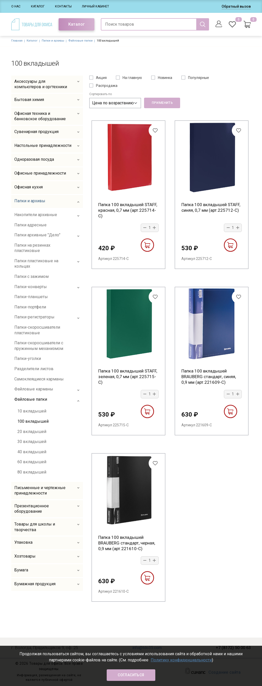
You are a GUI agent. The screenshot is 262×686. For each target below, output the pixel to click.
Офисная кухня (28, 187)
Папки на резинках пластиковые (32, 248)
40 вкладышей (31, 451)
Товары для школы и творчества (34, 527)
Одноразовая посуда (34, 159)
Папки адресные (30, 225)
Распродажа (106, 86)
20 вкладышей (31, 431)
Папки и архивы (53, 40)
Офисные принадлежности (40, 173)
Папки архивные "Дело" (37, 235)
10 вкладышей (31, 411)
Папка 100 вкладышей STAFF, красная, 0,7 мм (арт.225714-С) (127, 210)
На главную (132, 78)
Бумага (21, 570)
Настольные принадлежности (42, 145)
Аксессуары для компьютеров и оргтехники (40, 84)
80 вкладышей (31, 472)
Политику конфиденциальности (181, 660)
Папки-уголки (27, 358)
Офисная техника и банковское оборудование (40, 116)
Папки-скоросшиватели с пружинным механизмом (38, 345)
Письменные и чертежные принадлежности (40, 490)
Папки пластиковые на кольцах (36, 263)
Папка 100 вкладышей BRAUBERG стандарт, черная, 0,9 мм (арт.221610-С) (126, 543)
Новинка (165, 78)
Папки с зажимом (31, 276)
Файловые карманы (33, 389)
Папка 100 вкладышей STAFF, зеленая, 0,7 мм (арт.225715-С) (127, 376)
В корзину (147, 245)
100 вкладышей (33, 421)
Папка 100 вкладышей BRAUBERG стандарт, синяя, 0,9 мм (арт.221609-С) (208, 376)
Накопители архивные (35, 214)
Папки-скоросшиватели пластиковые (37, 330)
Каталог (38, 6)
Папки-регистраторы (34, 317)
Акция (101, 78)
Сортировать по (100, 94)
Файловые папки (80, 40)
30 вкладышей (31, 441)
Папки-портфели (30, 307)
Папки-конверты (30, 286)
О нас (15, 6)
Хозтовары (25, 556)
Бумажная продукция (35, 583)
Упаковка (23, 542)
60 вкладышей (31, 461)
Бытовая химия (29, 99)
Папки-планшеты (31, 296)
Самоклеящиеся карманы (39, 379)
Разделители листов (33, 368)
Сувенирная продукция (36, 131)
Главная (17, 40)
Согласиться (131, 675)
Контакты (63, 6)
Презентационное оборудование (31, 508)
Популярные (198, 78)
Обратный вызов (236, 6)
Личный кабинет (95, 6)
